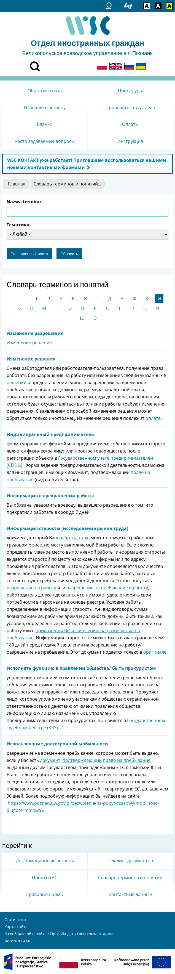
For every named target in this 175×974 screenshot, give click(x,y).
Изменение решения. (30, 343)
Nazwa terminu (24, 202)
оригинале (154, 652)
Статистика (15, 919)
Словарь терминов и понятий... (67, 184)
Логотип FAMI (17, 941)
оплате (153, 418)
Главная (16, 184)
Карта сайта (16, 926)
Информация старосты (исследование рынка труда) (67, 528)
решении (16, 382)
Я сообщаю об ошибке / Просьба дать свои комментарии (58, 933)
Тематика (18, 225)
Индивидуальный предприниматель (50, 434)
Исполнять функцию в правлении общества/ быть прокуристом (81, 668)
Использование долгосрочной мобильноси (57, 744)
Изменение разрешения (35, 333)
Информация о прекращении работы (50, 496)
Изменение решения (31, 359)
